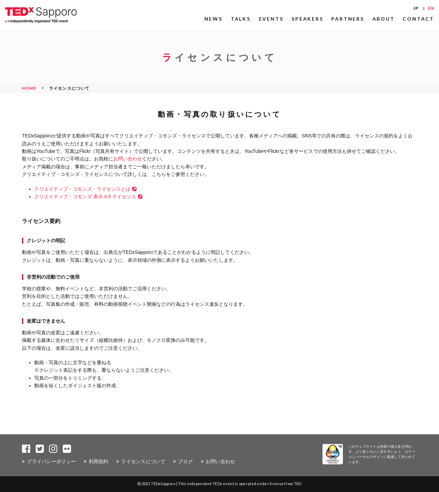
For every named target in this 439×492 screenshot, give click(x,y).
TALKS (241, 19)
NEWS (213, 19)
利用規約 (98, 461)
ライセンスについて (143, 461)
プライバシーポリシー (51, 461)
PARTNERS (347, 19)
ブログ (185, 461)
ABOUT (383, 19)
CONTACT (418, 19)
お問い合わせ (127, 158)
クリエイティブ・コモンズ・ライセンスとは (82, 189)
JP (416, 8)
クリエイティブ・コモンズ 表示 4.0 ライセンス (85, 196)
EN (431, 8)
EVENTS (271, 19)
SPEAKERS (307, 19)
